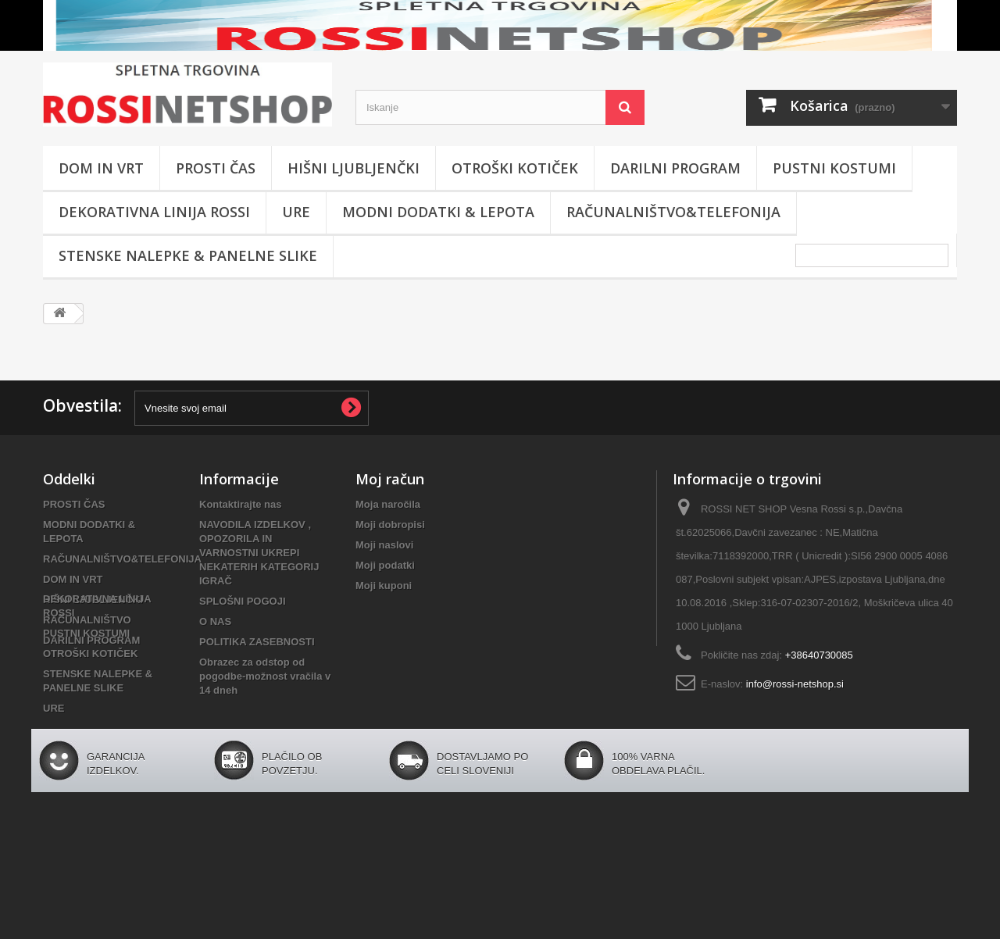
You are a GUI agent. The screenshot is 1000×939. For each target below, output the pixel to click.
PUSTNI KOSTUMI (834, 168)
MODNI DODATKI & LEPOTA (438, 211)
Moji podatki (385, 565)
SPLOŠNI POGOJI (242, 601)
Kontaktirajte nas (240, 504)
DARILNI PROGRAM (675, 168)
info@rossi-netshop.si (795, 684)
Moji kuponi (383, 585)
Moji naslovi (384, 545)
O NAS (215, 621)
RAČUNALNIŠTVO (87, 620)
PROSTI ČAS (215, 168)
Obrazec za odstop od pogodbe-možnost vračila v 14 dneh (264, 676)
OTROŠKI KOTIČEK (515, 168)
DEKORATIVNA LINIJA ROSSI (154, 211)
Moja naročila (387, 504)
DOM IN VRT (101, 168)
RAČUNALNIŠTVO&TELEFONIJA (673, 211)
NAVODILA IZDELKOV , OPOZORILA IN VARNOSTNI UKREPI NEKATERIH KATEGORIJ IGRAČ (259, 553)
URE (296, 211)
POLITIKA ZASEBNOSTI (257, 642)
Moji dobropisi (390, 524)
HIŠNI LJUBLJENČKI (354, 168)
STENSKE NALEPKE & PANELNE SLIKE (188, 255)
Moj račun (389, 479)
